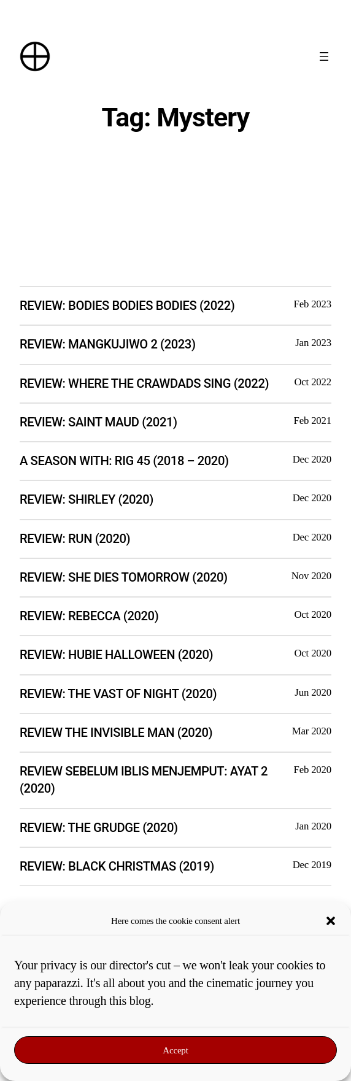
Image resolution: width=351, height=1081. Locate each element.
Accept (175, 1050)
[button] (331, 921)
